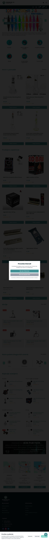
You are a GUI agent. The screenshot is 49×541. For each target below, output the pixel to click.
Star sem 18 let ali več (24, 271)
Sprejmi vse (44, 536)
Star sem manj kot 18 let (24, 274)
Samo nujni (37, 536)
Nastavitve (30, 536)
